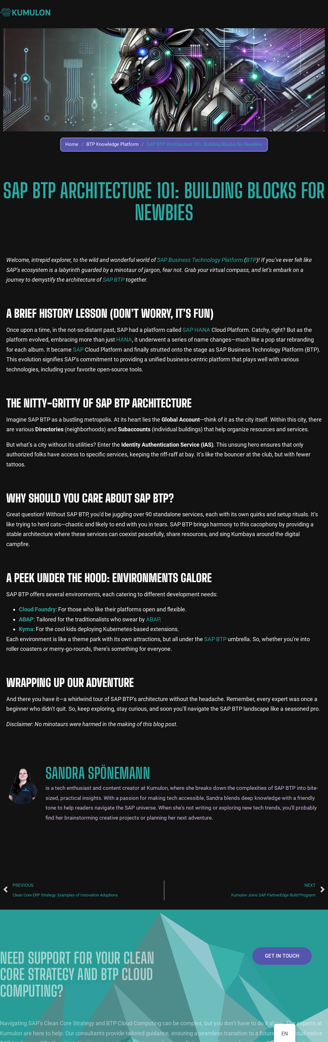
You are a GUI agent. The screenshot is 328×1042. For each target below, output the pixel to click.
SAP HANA (196, 330)
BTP (251, 260)
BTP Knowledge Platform (112, 144)
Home (71, 144)
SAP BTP (113, 279)
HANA (124, 339)
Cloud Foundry (37, 609)
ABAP (153, 619)
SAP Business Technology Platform (200, 260)
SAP (78, 349)
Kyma (26, 629)
